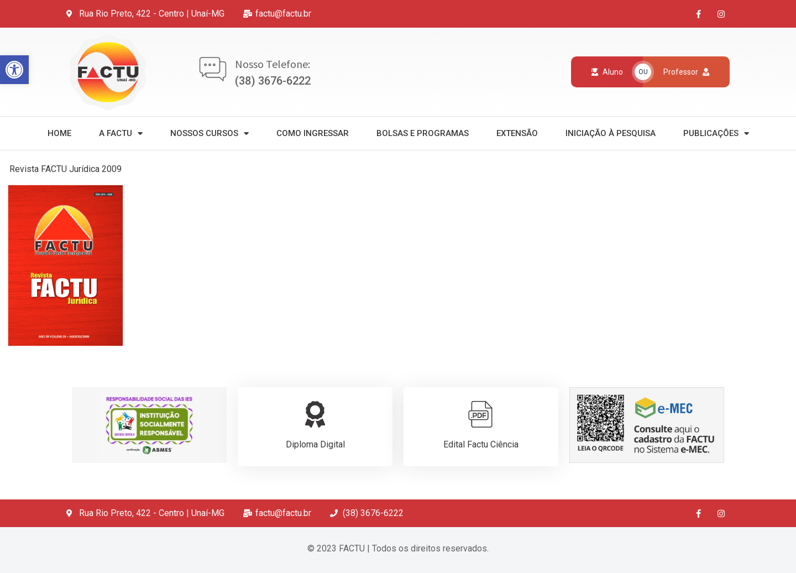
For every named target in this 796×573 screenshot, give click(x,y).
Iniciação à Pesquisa (610, 133)
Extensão (517, 133)
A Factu (121, 133)
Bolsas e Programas (422, 133)
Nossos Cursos (209, 133)
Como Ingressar (312, 133)
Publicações (716, 133)
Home (59, 133)
